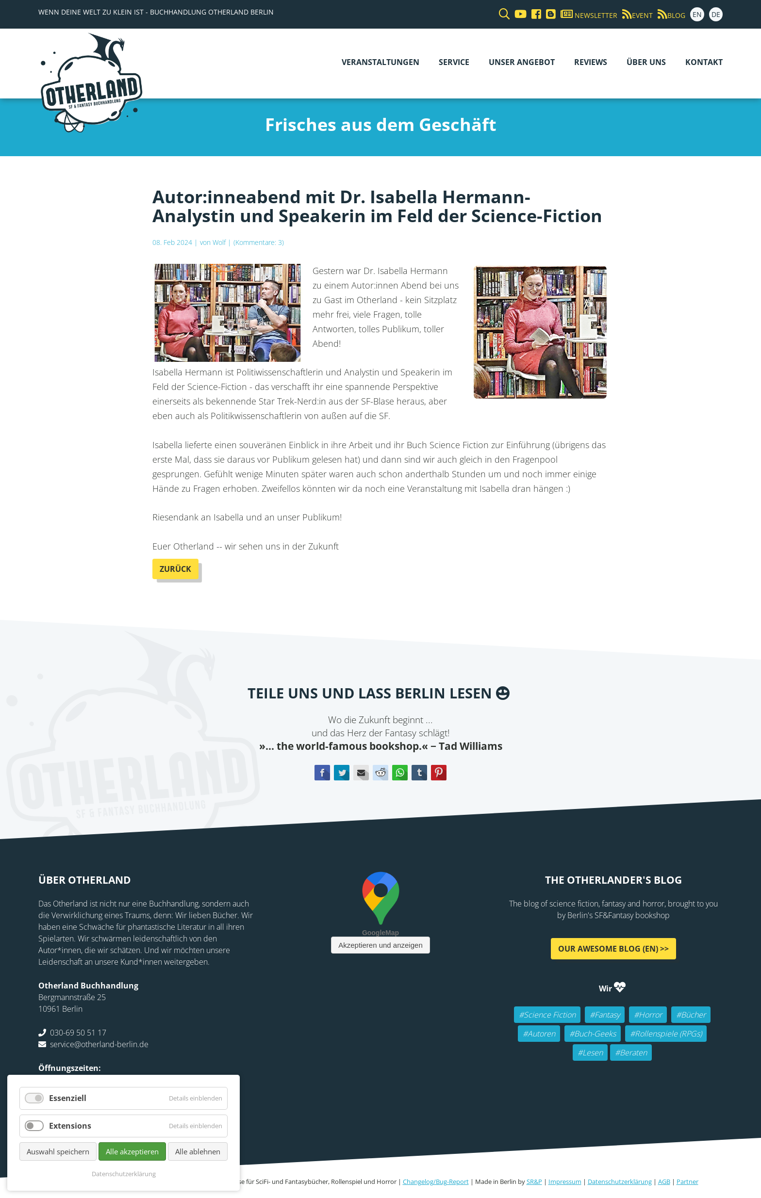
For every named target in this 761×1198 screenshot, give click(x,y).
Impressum (564, 1181)
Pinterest (439, 772)
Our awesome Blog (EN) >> (613, 948)
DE (715, 14)
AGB (664, 1181)
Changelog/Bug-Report (436, 1181)
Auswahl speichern (58, 1151)
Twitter (341, 772)
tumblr (419, 772)
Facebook (322, 772)
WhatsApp (400, 772)
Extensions (70, 1125)
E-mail (361, 772)
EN (697, 14)
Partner (687, 1181)
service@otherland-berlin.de (99, 1044)
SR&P (534, 1181)
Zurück (175, 569)
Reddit (380, 772)
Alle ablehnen (197, 1151)
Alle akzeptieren (132, 1151)
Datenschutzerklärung (620, 1181)
